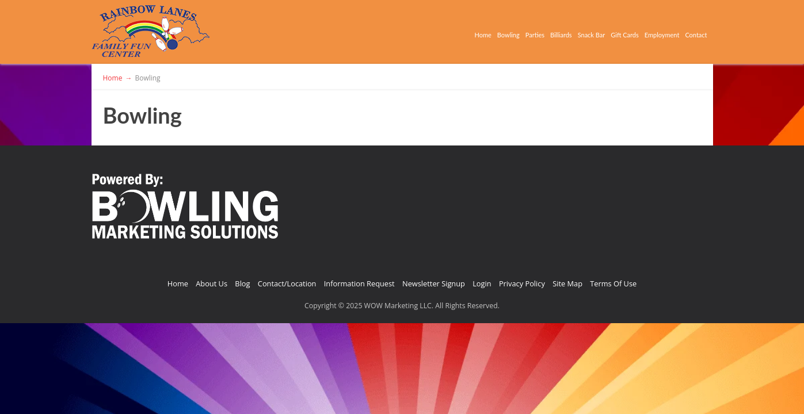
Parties (441, 31)
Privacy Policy (522, 283)
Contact (691, 31)
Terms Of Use (613, 283)
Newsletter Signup (433, 283)
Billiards (482, 31)
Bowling (399, 31)
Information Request (359, 283)
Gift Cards (581, 31)
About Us (211, 283)
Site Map (567, 283)
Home (359, 31)
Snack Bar (529, 31)
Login (482, 283)
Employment (638, 31)
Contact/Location (287, 283)
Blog (242, 283)
